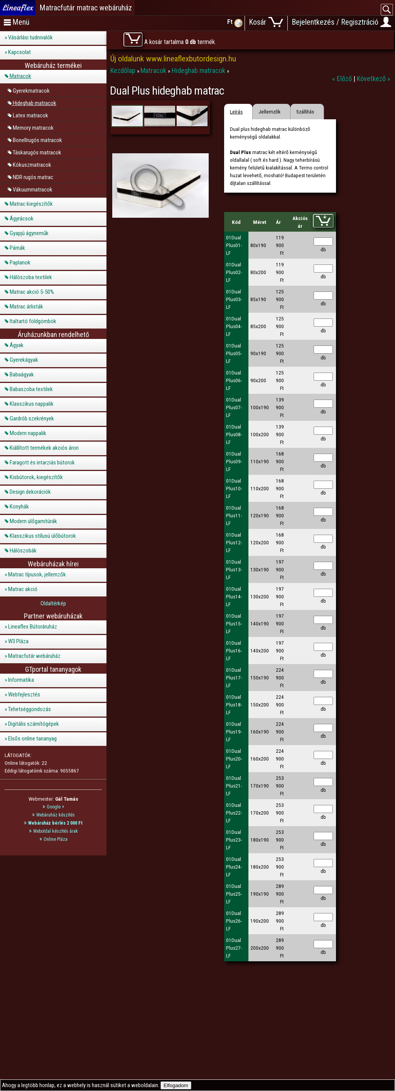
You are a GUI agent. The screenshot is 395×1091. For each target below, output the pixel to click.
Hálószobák (23, 550)
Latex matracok (30, 115)
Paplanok (20, 262)
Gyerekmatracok (31, 90)
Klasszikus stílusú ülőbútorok (43, 535)
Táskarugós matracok (37, 152)
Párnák (17, 247)
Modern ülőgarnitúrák (33, 521)
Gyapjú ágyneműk (29, 233)
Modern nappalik (28, 433)
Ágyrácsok (22, 218)
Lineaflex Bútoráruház (32, 626)
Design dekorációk (30, 491)
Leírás (236, 111)
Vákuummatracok (32, 189)
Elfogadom (176, 1085)
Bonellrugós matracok (37, 140)
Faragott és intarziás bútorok (42, 462)
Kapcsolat (19, 52)
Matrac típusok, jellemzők (37, 574)
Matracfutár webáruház (34, 655)
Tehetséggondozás (29, 709)
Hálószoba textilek (31, 277)
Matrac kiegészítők (31, 203)
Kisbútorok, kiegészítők (36, 477)
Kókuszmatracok (32, 164)
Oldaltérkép (53, 603)
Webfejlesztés (24, 694)
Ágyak (17, 345)
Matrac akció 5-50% (32, 291)
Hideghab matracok (34, 103)
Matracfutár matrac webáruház (85, 7)
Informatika (21, 679)
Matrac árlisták (26, 306)
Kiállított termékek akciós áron (44, 447)
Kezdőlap (123, 70)
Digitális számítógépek (33, 723)
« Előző (342, 79)
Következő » (373, 79)
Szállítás (305, 111)
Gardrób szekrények (32, 418)
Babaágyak (22, 374)
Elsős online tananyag (32, 738)
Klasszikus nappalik (32, 403)
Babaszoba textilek (31, 389)
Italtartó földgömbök (33, 321)
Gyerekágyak (24, 359)
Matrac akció (22, 589)
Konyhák (19, 506)
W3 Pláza (18, 641)
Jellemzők (269, 111)
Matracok (20, 76)
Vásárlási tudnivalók (30, 37)
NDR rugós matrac (33, 177)
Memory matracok (33, 127)
